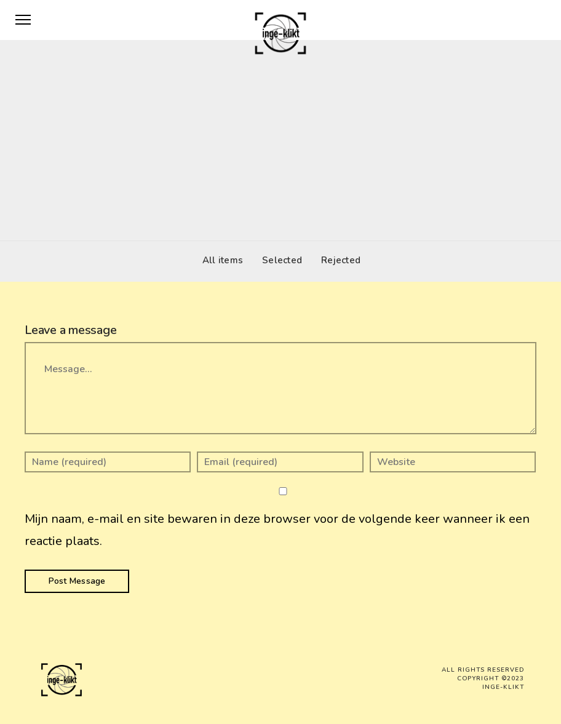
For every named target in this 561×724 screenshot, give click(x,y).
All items (219, 260)
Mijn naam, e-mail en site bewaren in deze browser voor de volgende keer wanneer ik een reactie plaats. (277, 530)
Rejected (337, 260)
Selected (279, 260)
